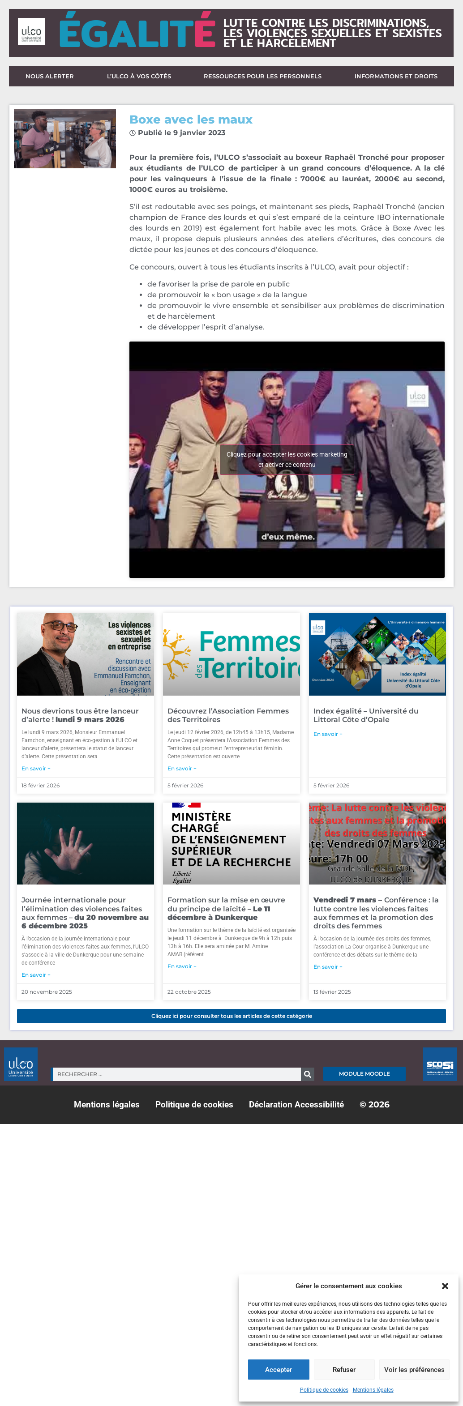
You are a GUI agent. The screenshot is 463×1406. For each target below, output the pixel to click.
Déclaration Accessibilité (296, 1105)
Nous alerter (50, 76)
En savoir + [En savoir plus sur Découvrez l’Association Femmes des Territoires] (182, 768)
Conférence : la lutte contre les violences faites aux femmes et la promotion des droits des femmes (376, 913)
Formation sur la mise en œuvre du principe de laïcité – (226, 908)
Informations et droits (396, 76)
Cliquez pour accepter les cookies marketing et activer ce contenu (287, 459)
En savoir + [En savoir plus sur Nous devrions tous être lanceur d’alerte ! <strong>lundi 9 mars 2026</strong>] (36, 768)
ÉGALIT (137, 33)
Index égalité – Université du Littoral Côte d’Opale (366, 715)
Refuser (344, 1370)
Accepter (278, 1370)
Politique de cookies (324, 1390)
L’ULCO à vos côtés (139, 76)
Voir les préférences (414, 1370)
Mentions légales (373, 1390)
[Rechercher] (307, 1074)
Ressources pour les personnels (263, 76)
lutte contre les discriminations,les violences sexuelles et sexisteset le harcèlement (332, 33)
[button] (445, 1286)
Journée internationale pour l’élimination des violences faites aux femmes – (85, 913)
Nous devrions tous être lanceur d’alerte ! (80, 715)
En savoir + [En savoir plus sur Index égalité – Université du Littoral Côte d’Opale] (328, 734)
